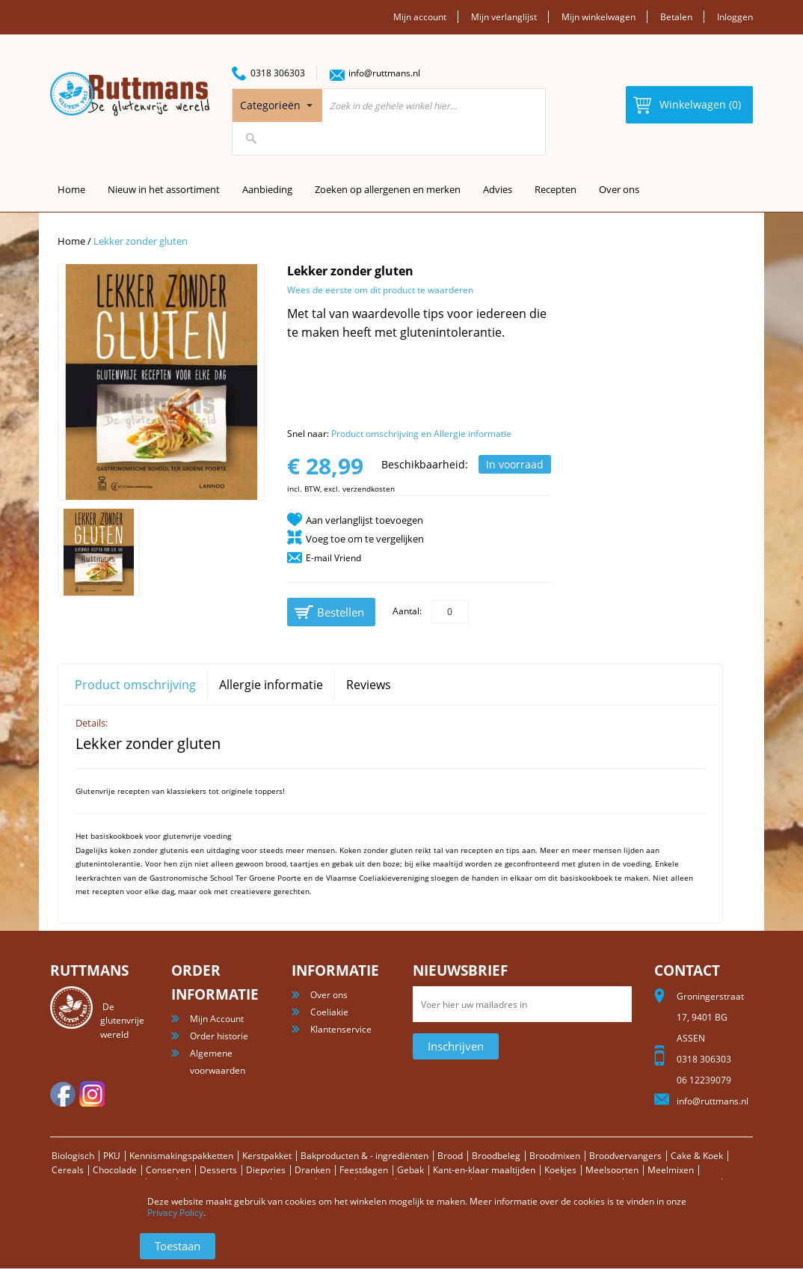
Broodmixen (554, 1155)
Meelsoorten (612, 1169)
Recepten (555, 189)
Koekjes (560, 1169)
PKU (111, 1155)
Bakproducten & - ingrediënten (364, 1155)
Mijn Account (217, 1018)
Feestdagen (363, 1169)
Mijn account (419, 16)
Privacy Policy (175, 1212)
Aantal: (407, 611)
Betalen (676, 16)
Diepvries (266, 1169)
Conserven (168, 1169)
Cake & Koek (697, 1155)
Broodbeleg (496, 1155)
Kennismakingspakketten (181, 1155)
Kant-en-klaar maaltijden (484, 1169)
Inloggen (735, 16)
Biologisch (73, 1155)
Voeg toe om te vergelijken (365, 538)
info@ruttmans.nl (384, 73)
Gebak (410, 1169)
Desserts (218, 1169)
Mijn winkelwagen (599, 16)
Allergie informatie (271, 684)
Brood (450, 1155)
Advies (497, 189)
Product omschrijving (135, 684)
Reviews (368, 684)
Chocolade (115, 1169)
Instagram (92, 1094)
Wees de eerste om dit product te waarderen (380, 290)
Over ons (619, 189)
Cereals (68, 1169)
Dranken (312, 1169)
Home (71, 241)
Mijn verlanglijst (504, 16)
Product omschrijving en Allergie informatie (421, 433)
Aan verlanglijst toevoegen (364, 520)
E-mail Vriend (333, 557)
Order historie (219, 1036)
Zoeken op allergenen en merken (388, 189)
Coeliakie (329, 1012)
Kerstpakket (267, 1155)
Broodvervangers (625, 1155)
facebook (63, 1094)
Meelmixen (670, 1169)
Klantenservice (341, 1029)
